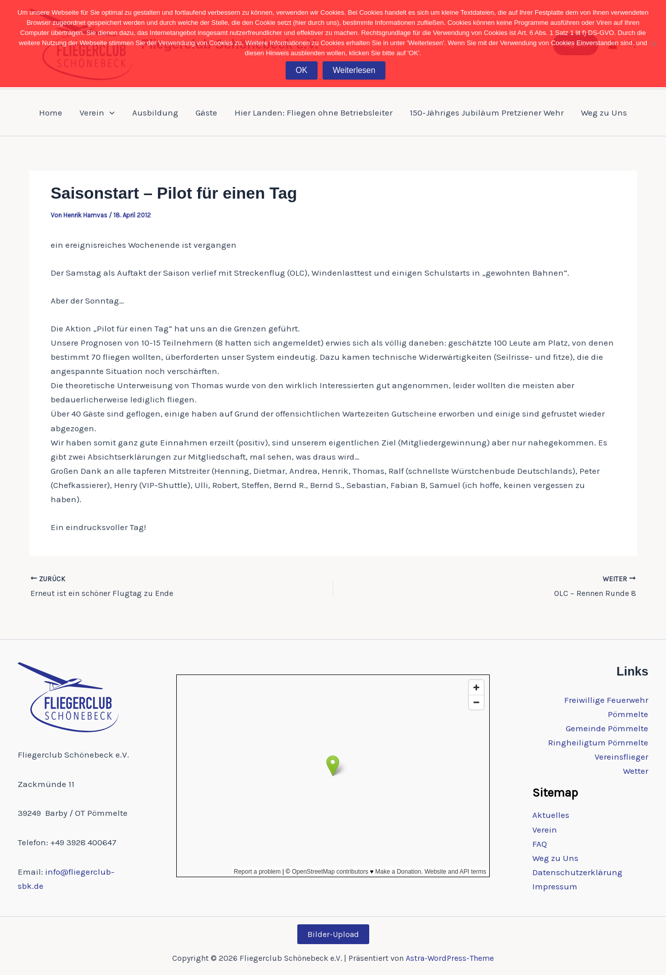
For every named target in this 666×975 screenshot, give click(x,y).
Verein (97, 112)
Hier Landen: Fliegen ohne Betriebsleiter (313, 112)
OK (301, 70)
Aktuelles (550, 815)
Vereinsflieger (621, 757)
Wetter (635, 771)
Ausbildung (155, 112)
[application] (109, 112)
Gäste (206, 112)
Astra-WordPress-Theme (450, 958)
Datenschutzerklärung (577, 872)
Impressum (554, 886)
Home (50, 112)
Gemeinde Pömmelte (607, 728)
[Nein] (653, 44)
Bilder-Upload (333, 934)
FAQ (539, 844)
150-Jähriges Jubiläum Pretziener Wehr (487, 112)
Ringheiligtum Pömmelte (598, 742)
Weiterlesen (354, 70)
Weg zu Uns (604, 112)
